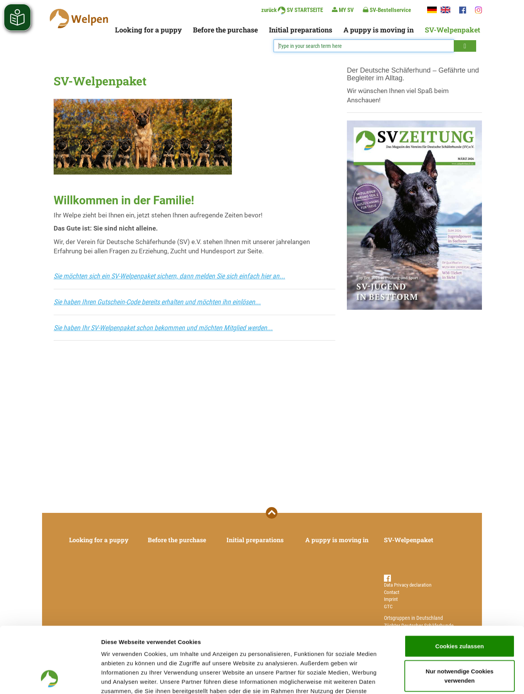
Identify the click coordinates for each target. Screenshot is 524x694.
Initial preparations (300, 29)
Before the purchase (225, 29)
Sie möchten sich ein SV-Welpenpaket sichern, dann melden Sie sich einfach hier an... (169, 276)
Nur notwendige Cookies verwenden (460, 614)
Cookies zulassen (459, 584)
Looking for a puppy (148, 29)
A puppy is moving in (378, 29)
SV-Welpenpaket (452, 29)
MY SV (343, 10)
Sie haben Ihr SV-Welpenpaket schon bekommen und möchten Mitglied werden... (163, 328)
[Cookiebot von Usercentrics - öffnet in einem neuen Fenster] (50, 679)
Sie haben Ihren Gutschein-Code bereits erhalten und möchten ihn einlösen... (157, 302)
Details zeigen (410, 678)
